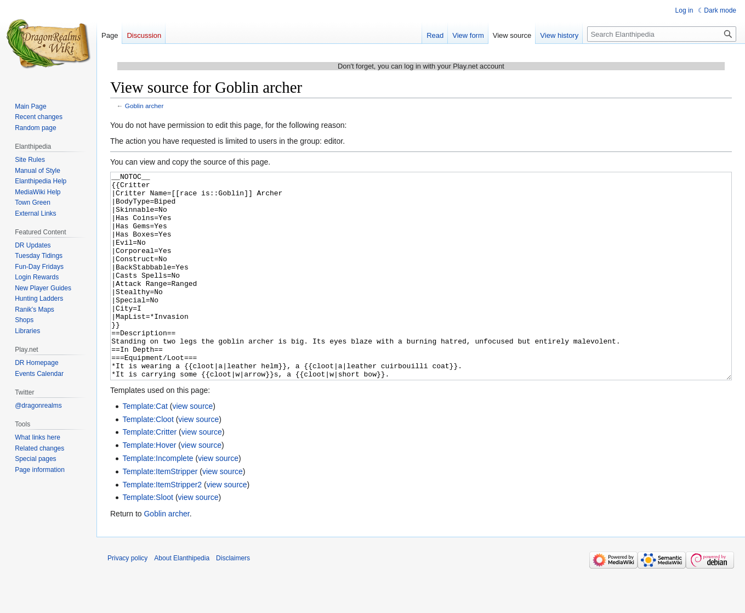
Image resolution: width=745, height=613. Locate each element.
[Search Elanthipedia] (661, 34)
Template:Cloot (147, 460)
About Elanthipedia (181, 599)
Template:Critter (149, 473)
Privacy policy (127, 599)
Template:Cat (144, 447)
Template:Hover (149, 486)
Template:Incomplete (157, 499)
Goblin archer (144, 105)
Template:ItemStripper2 (162, 525)
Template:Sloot (147, 538)
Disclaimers (233, 599)
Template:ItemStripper (159, 512)
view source (192, 447)
